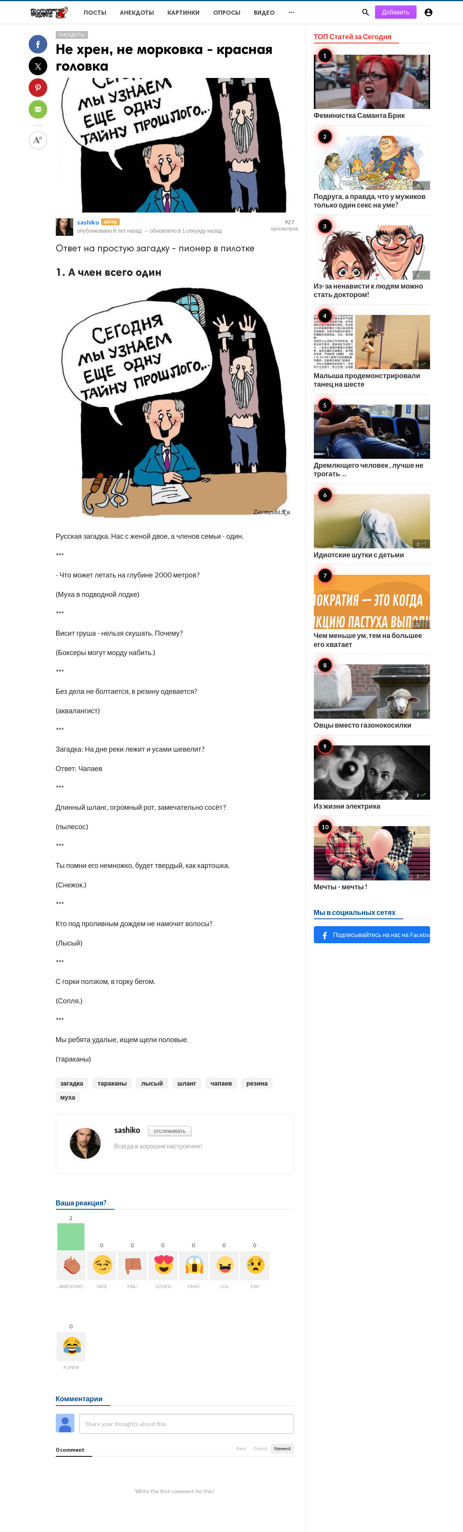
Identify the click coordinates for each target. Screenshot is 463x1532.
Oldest (260, 1448)
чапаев (221, 1083)
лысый (152, 1083)
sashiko (88, 222)
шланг (186, 1083)
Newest (282, 1448)
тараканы (112, 1083)
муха (68, 1097)
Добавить (396, 12)
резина (257, 1083)
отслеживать (170, 1130)
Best (241, 1448)
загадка (71, 1083)
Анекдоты (72, 35)
